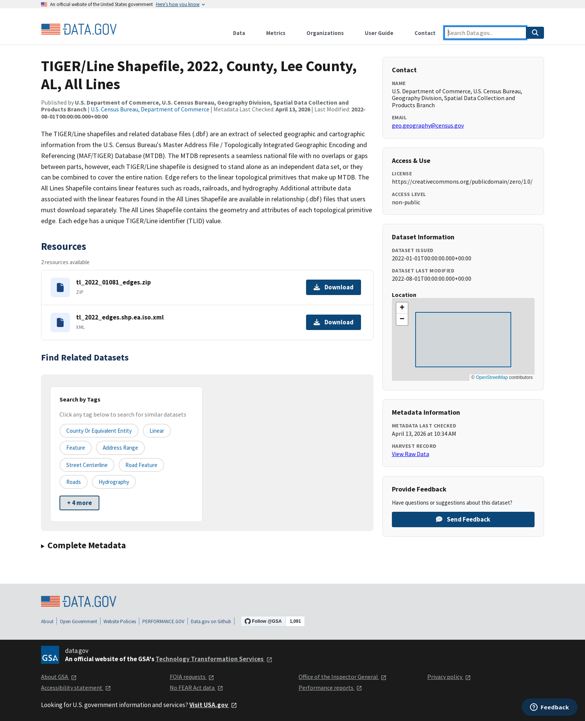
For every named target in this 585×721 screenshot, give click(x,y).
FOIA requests (192, 676)
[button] (402, 308)
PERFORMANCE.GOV (163, 621)
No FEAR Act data (196, 687)
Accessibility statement (76, 687)
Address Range (120, 447)
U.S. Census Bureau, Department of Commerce (150, 109)
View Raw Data (410, 454)
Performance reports (330, 687)
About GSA (59, 676)
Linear (156, 430)
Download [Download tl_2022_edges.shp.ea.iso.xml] (333, 322)
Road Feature (141, 464)
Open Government (78, 621)
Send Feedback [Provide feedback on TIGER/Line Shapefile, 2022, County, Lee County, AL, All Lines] (463, 519)
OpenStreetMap (492, 377)
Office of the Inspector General (343, 676)
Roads (73, 481)
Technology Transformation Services (214, 659)
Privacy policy (449, 676)
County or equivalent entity (99, 430)
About (47, 621)
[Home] (78, 29)
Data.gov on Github (211, 621)
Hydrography (114, 481)
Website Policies (120, 621)
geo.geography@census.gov (428, 125)
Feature (75, 447)
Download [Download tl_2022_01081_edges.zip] (333, 287)
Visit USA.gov (213, 705)
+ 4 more (79, 503)
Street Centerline (87, 464)
